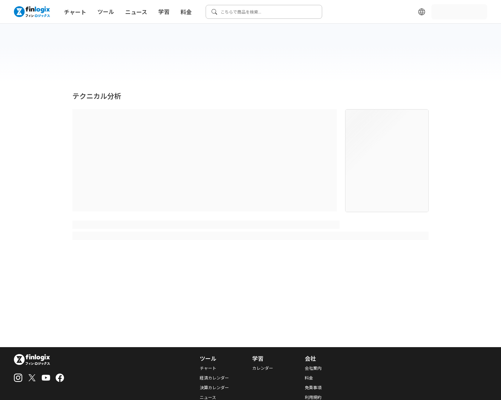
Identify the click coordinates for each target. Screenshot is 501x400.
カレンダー (262, 368)
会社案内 (313, 368)
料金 (186, 12)
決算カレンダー (214, 387)
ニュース (136, 12)
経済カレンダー (214, 378)
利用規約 (313, 397)
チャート (75, 12)
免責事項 (313, 387)
